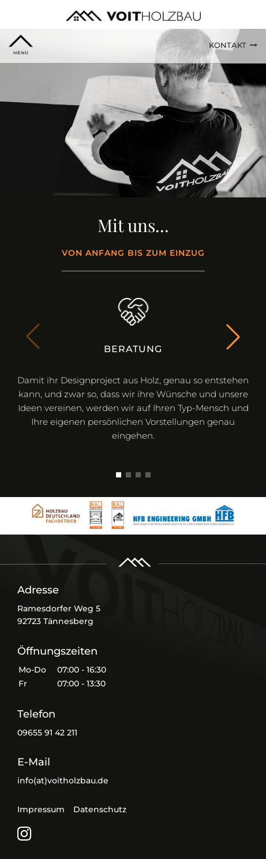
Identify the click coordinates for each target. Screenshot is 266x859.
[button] (233, 336)
